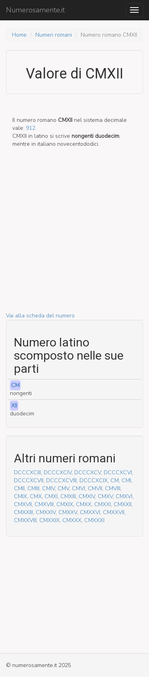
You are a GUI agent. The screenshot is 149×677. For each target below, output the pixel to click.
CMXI (51, 496)
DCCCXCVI (118, 472)
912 (30, 128)
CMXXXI (94, 520)
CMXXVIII (25, 520)
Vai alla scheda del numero (40, 315)
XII (14, 405)
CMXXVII (113, 512)
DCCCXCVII (28, 480)
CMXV (105, 496)
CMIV (48, 488)
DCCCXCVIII (61, 480)
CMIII (33, 488)
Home (19, 35)
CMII (19, 488)
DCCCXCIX (93, 480)
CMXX (83, 504)
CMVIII (112, 488)
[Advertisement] (74, 237)
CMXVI (124, 496)
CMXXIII (23, 512)
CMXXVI (90, 512)
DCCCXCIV (58, 472)
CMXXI (102, 504)
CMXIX (64, 504)
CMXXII (123, 504)
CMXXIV (46, 512)
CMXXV (67, 512)
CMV (63, 488)
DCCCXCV (87, 472)
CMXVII (23, 504)
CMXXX (71, 520)
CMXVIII (44, 504)
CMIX (20, 496)
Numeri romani (53, 35)
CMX (36, 496)
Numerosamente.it (35, 10)
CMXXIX (49, 520)
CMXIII (68, 496)
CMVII (95, 488)
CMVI (78, 488)
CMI (126, 480)
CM (15, 385)
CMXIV (87, 496)
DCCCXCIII (27, 472)
